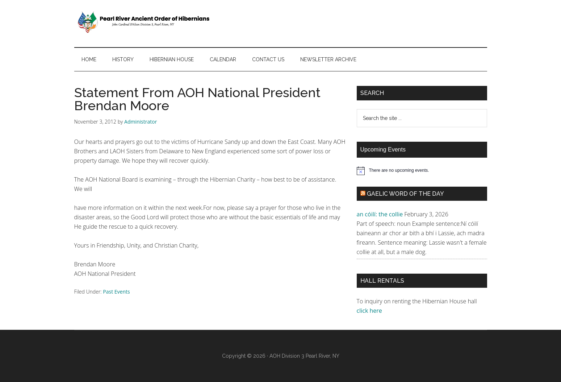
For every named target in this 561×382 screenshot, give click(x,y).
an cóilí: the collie (380, 214)
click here (370, 311)
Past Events (116, 291)
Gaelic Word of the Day (405, 193)
